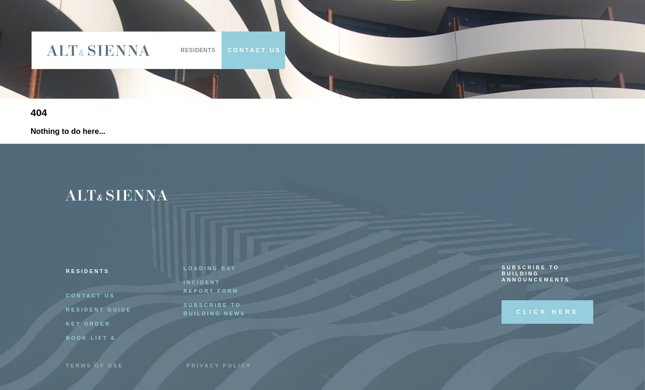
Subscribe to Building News (214, 309)
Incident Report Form (211, 287)
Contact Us (90, 295)
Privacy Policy (218, 365)
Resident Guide (99, 309)
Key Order (88, 324)
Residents (198, 50)
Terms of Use (94, 365)
